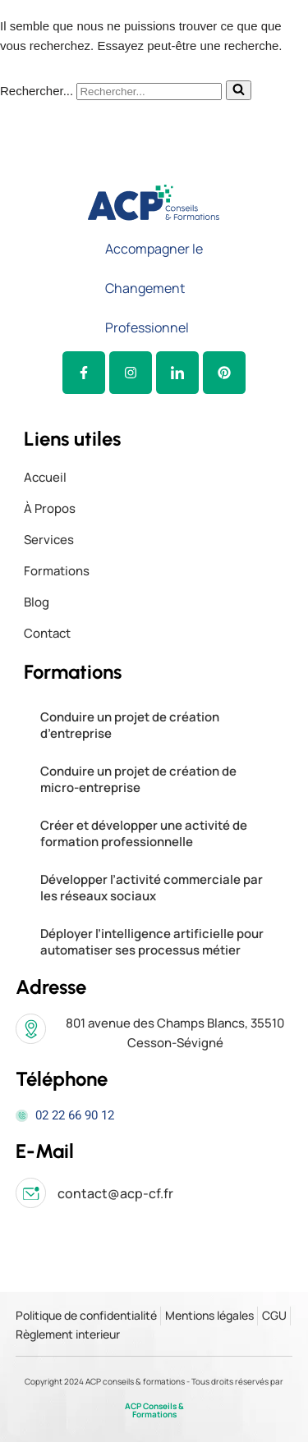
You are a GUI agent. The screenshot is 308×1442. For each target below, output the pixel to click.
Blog (36, 602)
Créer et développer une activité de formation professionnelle (143, 833)
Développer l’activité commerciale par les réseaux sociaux (151, 887)
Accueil (45, 477)
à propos (50, 508)
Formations (57, 570)
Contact (47, 633)
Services (49, 539)
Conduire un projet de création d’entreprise (129, 725)
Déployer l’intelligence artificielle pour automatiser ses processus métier (152, 942)
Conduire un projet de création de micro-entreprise (138, 779)
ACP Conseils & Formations (154, 1410)
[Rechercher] (149, 91)
